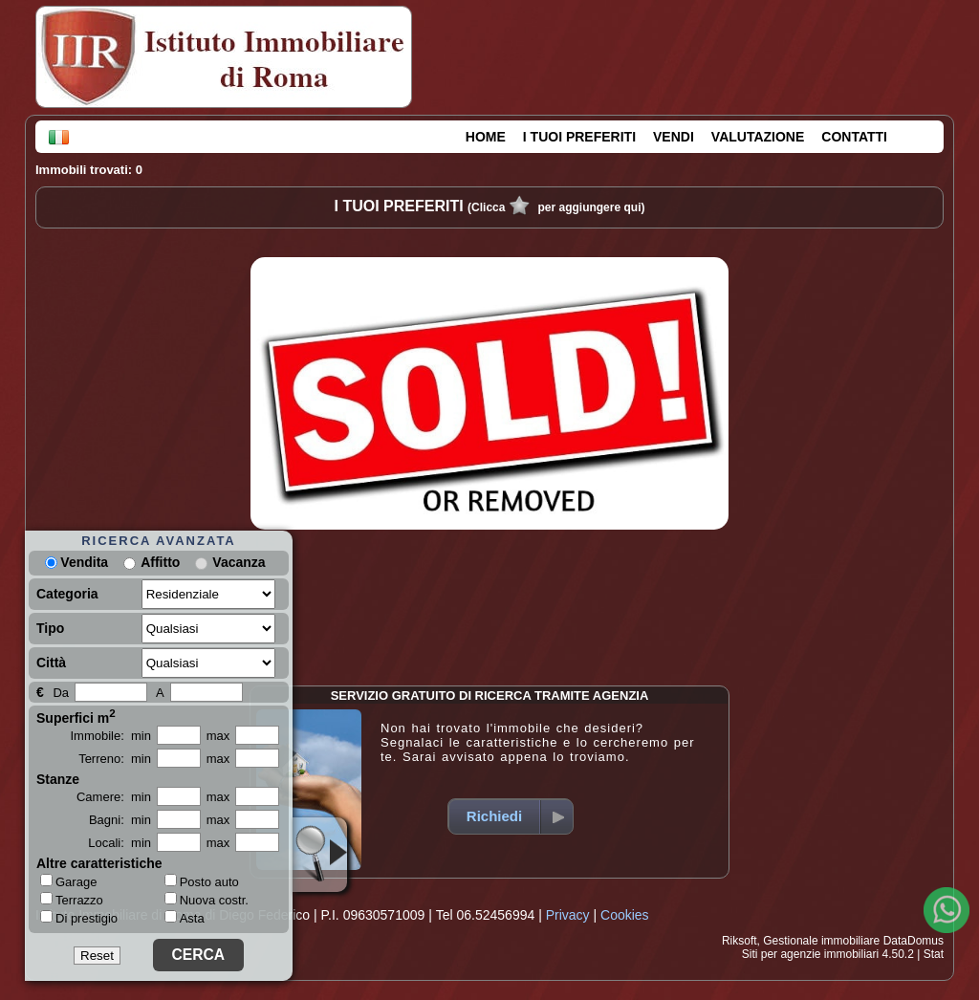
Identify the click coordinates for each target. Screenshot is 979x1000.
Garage (68, 881)
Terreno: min (114, 758)
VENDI (673, 136)
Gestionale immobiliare (821, 940)
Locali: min (119, 843)
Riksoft (739, 940)
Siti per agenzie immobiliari (810, 954)
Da (61, 692)
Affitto (160, 562)
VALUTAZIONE (757, 136)
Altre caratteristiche (99, 863)
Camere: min (113, 797)
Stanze (57, 779)
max (218, 735)
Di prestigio (79, 917)
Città (51, 662)
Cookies (624, 915)
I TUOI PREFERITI (579, 136)
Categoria (67, 593)
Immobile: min (110, 735)
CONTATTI (854, 136)
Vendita (76, 562)
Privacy (568, 915)
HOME (486, 136)
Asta (184, 918)
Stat (934, 954)
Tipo (50, 628)
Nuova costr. (206, 900)
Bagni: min (120, 820)
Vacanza (238, 562)
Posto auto (201, 882)
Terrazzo (71, 899)
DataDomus (913, 940)
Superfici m (76, 716)
